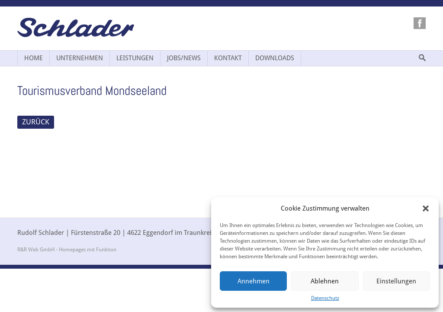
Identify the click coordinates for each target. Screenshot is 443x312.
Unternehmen (79, 58)
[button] (425, 208)
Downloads (274, 58)
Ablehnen (325, 281)
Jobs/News (184, 58)
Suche (422, 57)
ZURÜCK (35, 121)
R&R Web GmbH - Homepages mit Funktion (66, 250)
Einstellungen (396, 281)
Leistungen (135, 58)
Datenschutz (325, 298)
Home (33, 58)
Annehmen (254, 281)
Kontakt (228, 58)
